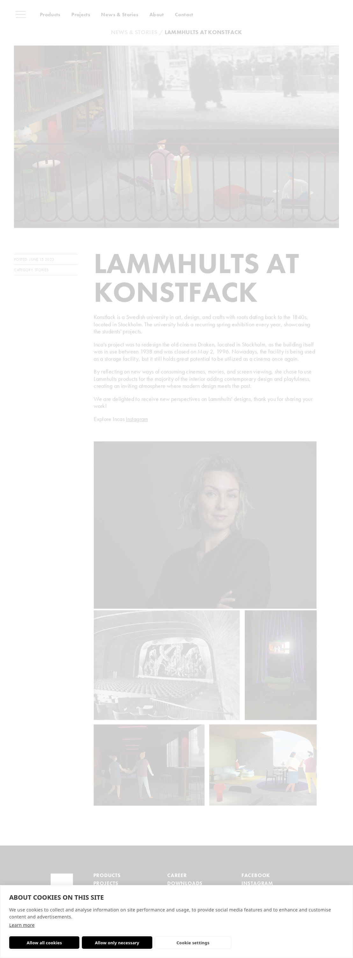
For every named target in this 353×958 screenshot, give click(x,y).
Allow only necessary (110, 943)
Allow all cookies (42, 943)
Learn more (22, 925)
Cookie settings (180, 943)
